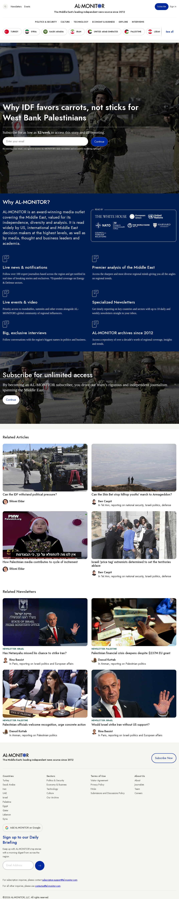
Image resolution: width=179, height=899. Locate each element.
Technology (81, 22)
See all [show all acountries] (169, 31)
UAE (5, 793)
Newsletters (16, 6)
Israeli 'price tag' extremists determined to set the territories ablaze (131, 564)
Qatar (5, 810)
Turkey (6, 780)
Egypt (5, 806)
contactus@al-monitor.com (47, 886)
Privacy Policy (97, 784)
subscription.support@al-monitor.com (59, 880)
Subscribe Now (164, 758)
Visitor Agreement (99, 780)
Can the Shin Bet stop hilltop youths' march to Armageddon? (132, 494)
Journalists (139, 784)
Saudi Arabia (9, 784)
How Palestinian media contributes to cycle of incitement (40, 562)
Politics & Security (46, 22)
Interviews (138, 22)
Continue (11, 400)
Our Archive (53, 797)
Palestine (7, 802)
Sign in (173, 6)
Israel (5, 797)
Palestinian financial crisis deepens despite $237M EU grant (131, 653)
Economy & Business (103, 22)
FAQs (93, 789)
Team (137, 789)
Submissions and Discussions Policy (108, 793)
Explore (123, 22)
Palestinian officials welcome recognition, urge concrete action (44, 724)
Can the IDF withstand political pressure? (30, 494)
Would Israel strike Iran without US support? (121, 724)
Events (27, 6)
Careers (138, 793)
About (137, 780)
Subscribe (161, 6)
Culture (65, 22)
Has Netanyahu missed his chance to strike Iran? (35, 653)
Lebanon (7, 814)
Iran (4, 789)
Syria (5, 819)
